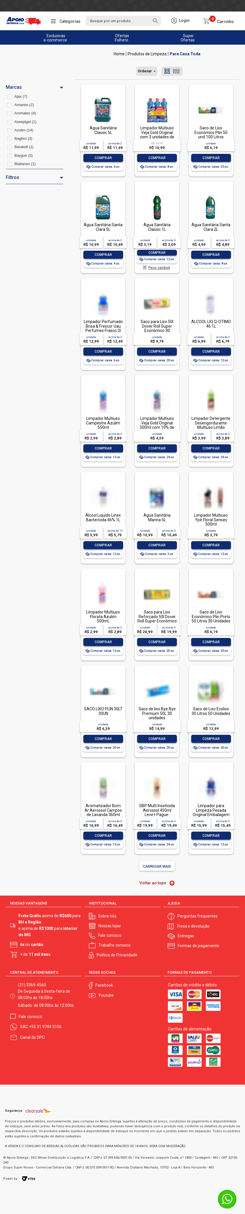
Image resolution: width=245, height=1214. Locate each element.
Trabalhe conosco (114, 945)
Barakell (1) (23, 147)
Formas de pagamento (198, 945)
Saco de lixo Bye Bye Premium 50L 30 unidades (157, 713)
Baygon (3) (23, 155)
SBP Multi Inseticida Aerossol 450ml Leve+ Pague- (157, 810)
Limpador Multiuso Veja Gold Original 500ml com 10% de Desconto (157, 425)
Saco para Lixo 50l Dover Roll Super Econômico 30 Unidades (157, 328)
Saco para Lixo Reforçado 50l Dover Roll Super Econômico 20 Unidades (157, 619)
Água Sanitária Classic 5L (103, 130)
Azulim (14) (23, 130)
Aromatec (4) (25, 113)
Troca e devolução (193, 926)
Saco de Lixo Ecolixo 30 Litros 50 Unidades (211, 711)
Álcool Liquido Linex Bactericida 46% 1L (103, 517)
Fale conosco (110, 935)
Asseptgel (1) (25, 122)
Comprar (103, 158)
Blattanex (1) (25, 164)
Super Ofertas (188, 37)
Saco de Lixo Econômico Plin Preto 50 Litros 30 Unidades (211, 616)
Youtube (106, 995)
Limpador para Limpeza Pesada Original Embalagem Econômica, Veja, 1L (211, 812)
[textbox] (123, 21)
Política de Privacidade (117, 955)
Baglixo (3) (23, 138)
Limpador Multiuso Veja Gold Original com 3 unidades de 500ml (157, 135)
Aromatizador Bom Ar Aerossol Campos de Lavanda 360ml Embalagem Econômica (103, 814)
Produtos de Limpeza (147, 54)
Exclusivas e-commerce (55, 37)
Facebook (104, 985)
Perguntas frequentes (197, 916)
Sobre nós (107, 916)
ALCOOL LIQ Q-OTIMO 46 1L (211, 323)
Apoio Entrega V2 (119, 54)
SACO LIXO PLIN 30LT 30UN (103, 711)
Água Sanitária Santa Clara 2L (211, 226)
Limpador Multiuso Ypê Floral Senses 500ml (211, 519)
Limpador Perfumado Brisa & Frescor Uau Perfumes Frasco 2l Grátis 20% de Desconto (103, 330)
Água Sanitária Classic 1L (157, 226)
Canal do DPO (32, 1037)
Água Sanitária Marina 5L (157, 517)
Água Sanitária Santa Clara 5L (103, 226)
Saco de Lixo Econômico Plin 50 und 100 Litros (210, 132)
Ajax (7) (20, 96)
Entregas (186, 936)
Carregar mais (157, 866)
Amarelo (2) (24, 105)
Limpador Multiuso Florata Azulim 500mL (103, 616)
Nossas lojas (109, 926)
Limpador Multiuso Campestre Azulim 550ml (103, 423)
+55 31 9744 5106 (45, 1026)
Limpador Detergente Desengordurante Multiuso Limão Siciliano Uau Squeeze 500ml (211, 427)
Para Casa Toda (185, 54)
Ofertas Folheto (122, 37)
